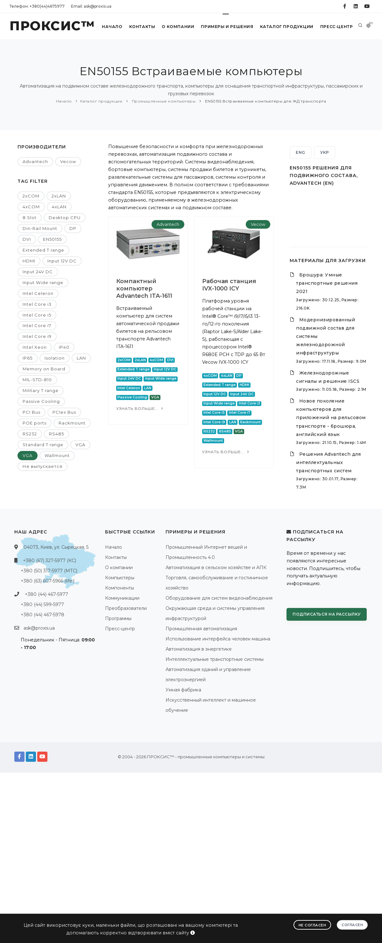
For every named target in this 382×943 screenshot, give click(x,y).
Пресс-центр (336, 26)
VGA (80, 444)
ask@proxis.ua (39, 628)
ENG (300, 152)
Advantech (35, 161)
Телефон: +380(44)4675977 (37, 6)
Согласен (352, 925)
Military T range (41, 390)
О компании (178, 26)
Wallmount (57, 455)
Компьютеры (119, 578)
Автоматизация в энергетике (199, 649)
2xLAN (59, 195)
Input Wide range (43, 282)
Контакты (142, 26)
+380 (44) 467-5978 (42, 615)
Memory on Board (44, 368)
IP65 (27, 358)
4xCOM (31, 206)
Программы (118, 618)
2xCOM (31, 195)
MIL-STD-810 (37, 379)
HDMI (29, 260)
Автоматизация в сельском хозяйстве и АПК (216, 567)
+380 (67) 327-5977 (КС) (49, 560)
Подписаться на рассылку (327, 614)
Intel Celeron (38, 293)
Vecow (68, 161)
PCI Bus (31, 412)
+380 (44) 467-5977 (46, 594)
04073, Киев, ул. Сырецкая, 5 (56, 547)
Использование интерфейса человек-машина (218, 639)
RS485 (56, 433)
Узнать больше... (140, 408)
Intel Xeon (35, 347)
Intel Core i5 (37, 315)
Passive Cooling (41, 401)
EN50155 (52, 239)
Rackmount (72, 422)
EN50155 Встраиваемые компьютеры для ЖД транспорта (265, 101)
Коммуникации (122, 598)
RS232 (30, 433)
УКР (324, 152)
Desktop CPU (65, 217)
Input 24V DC (38, 271)
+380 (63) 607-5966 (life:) (47, 581)
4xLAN (59, 206)
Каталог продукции (287, 26)
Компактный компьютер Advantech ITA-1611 (144, 288)
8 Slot (30, 217)
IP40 (64, 347)
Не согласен (312, 925)
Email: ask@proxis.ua (91, 6)
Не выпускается (42, 466)
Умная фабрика (183, 690)
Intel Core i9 (37, 336)
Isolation (55, 358)
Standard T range (43, 444)
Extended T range (43, 250)
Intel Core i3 (37, 304)
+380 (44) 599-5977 (42, 604)
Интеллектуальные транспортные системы (215, 659)
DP (72, 228)
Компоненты (119, 588)
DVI (27, 239)
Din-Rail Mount (40, 228)
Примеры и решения (227, 26)
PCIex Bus (64, 412)
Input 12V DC (62, 260)
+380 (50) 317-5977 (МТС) (49, 571)
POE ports (34, 422)
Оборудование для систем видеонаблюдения (219, 598)
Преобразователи (126, 608)
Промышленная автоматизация (201, 629)
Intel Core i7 (37, 325)
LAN (81, 358)
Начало (112, 26)
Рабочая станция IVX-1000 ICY (226, 285)
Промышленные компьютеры (163, 101)
